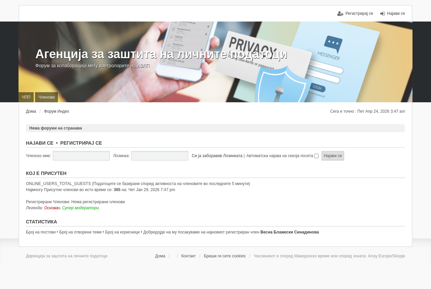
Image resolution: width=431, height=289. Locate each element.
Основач (52, 208)
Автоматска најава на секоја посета (282, 155)
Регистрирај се (81, 143)
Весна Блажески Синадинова (289, 232)
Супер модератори (80, 208)
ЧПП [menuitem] (26, 97)
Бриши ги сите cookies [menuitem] (224, 256)
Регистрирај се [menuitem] (359, 13)
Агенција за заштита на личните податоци (161, 54)
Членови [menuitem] (46, 97)
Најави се (40, 143)
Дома (160, 256)
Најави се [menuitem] (396, 13)
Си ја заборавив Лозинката (217, 155)
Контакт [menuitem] (188, 256)
